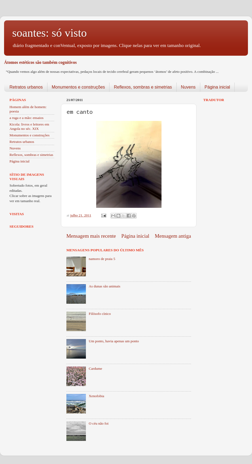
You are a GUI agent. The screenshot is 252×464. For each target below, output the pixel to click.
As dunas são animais (104, 286)
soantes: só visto (49, 33)
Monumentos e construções (78, 87)
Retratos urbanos (26, 87)
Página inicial (217, 87)
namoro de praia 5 (102, 259)
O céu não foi (98, 423)
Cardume (95, 368)
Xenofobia (96, 396)
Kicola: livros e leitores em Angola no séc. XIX (29, 126)
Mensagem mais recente (91, 236)
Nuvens (188, 87)
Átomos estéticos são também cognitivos (40, 62)
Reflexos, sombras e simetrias (143, 87)
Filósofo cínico (100, 314)
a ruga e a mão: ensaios (26, 118)
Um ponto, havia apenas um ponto (114, 341)
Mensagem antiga (173, 236)
